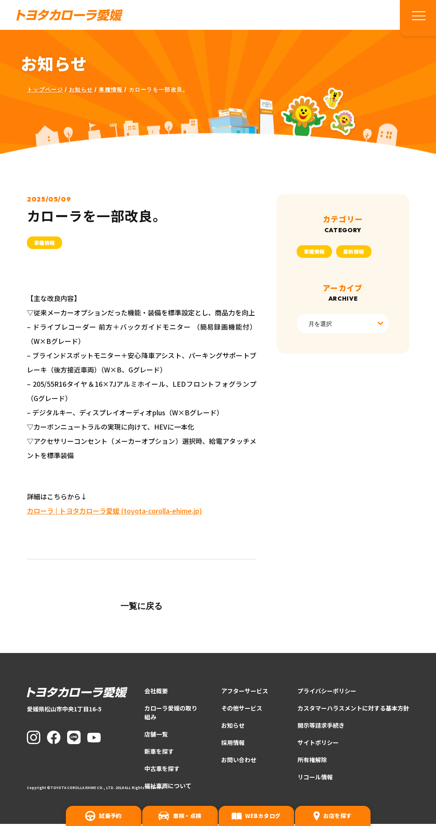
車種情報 (111, 91)
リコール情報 (315, 779)
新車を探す (159, 753)
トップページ (45, 91)
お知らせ (81, 91)
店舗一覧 (156, 736)
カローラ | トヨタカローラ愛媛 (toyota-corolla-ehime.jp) (114, 513)
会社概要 (156, 693)
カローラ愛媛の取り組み (170, 714)
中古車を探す (162, 770)
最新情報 (353, 253)
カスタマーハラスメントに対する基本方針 (353, 710)
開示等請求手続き (321, 727)
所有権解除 (312, 762)
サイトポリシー (318, 744)
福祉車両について (167, 788)
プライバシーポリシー (327, 693)
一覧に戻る (141, 608)
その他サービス (241, 710)
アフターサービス (244, 693)
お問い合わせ (238, 762)
